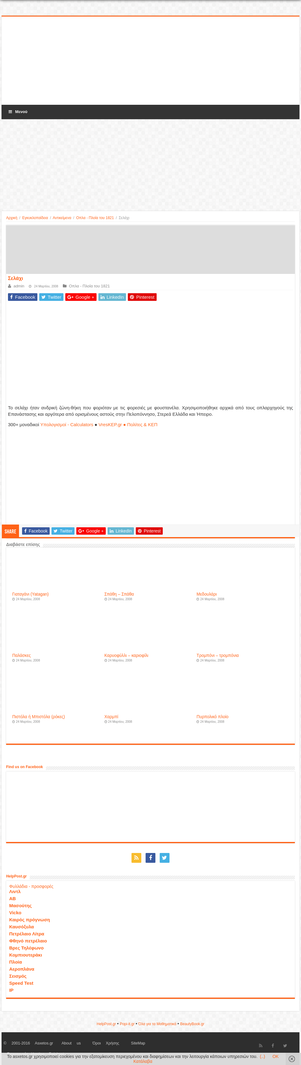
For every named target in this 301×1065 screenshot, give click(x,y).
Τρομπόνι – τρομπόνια (217, 655)
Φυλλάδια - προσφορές (31, 886)
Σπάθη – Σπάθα (119, 594)
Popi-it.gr (127, 1024)
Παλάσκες (21, 655)
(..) (262, 1056)
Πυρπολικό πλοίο (212, 716)
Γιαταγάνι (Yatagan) (30, 594)
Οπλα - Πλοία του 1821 (95, 218)
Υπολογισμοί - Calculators (66, 424)
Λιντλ (15, 891)
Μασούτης (20, 905)
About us (71, 1043)
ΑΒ (12, 898)
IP (11, 990)
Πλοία (15, 962)
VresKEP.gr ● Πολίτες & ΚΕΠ (128, 424)
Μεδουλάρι (206, 594)
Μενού (17, 111)
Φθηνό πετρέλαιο (28, 940)
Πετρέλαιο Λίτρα (26, 933)
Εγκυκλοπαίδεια (35, 218)
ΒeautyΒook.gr (192, 1024)
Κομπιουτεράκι (25, 954)
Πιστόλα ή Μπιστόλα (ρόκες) (38, 716)
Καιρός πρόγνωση (29, 919)
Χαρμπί (111, 716)
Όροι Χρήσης (106, 1043)
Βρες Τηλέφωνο (26, 947)
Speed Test (21, 983)
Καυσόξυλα (21, 926)
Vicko (15, 912)
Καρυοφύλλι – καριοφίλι (126, 655)
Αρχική (11, 218)
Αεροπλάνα (21, 969)
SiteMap (138, 1043)
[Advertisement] (150, 61)
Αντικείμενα (62, 218)
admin (18, 286)
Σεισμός (18, 976)
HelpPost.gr (106, 1024)
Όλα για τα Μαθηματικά (158, 1024)
